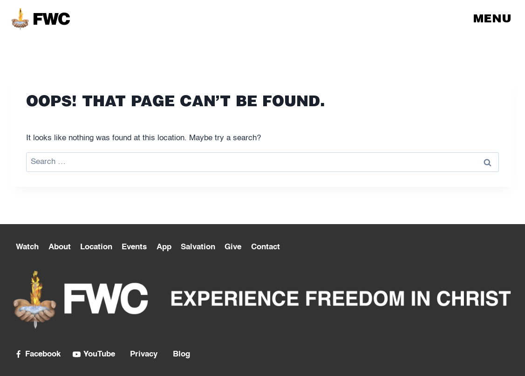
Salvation (198, 247)
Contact (265, 247)
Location (96, 247)
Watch (27, 247)
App (164, 247)
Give (233, 247)
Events (134, 247)
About (59, 247)
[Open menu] (493, 19)
